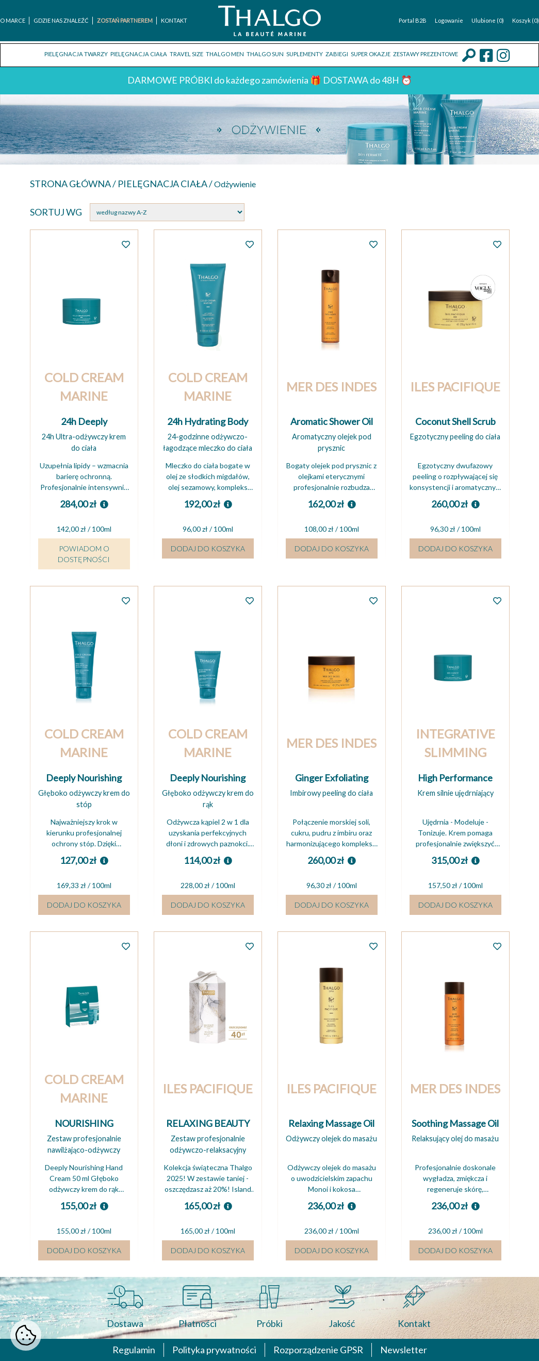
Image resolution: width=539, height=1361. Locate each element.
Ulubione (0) (487, 20)
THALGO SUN (265, 54)
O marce (12, 20)
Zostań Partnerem (125, 20)
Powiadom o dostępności (84, 554)
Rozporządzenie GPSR (318, 1349)
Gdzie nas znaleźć (61, 20)
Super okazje (370, 54)
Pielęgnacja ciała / (166, 183)
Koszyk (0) (525, 20)
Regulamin (133, 1349)
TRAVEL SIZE (186, 54)
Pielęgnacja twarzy (76, 54)
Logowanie (449, 20)
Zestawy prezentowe (425, 54)
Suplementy (304, 54)
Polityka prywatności (214, 1349)
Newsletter (403, 1349)
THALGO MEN (225, 54)
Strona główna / (74, 183)
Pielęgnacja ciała (138, 54)
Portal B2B (413, 20)
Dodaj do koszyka (208, 548)
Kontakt (174, 20)
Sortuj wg (56, 212)
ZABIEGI (336, 54)
